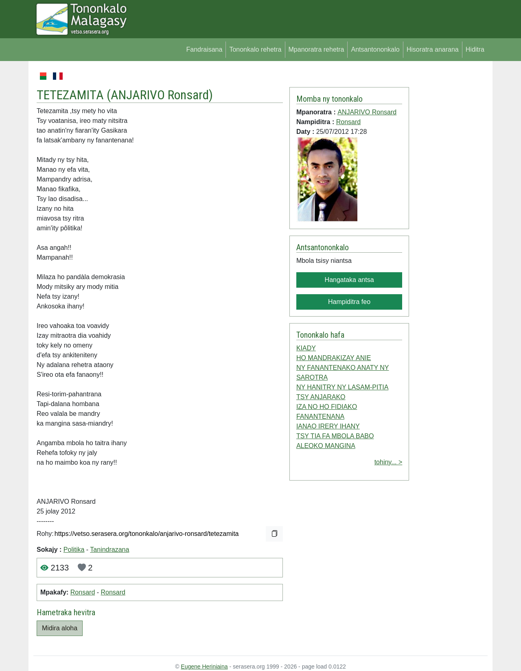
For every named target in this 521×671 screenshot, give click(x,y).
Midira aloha (59, 628)
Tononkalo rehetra (255, 49)
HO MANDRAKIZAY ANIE (333, 357)
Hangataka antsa (349, 279)
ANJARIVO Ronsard (160, 95)
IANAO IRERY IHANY (328, 426)
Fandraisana (204, 49)
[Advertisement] (448, 193)
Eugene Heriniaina (204, 666)
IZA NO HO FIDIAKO (326, 406)
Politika (74, 549)
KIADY (306, 348)
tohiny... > (388, 462)
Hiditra (475, 49)
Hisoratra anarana (433, 49)
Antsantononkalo (375, 49)
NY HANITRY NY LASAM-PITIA (342, 387)
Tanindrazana (109, 549)
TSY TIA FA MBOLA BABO (335, 436)
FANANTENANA (320, 416)
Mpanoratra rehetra (316, 49)
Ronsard (82, 592)
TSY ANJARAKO (321, 396)
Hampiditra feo (349, 301)
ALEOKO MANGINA (325, 445)
